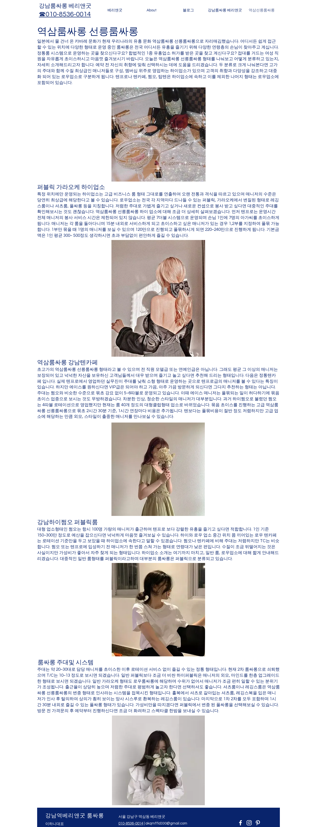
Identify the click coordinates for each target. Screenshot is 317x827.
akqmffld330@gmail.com (166, 823)
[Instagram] (249, 822)
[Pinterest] (257, 822)
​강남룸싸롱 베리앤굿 (65, 6)
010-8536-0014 (130, 823)
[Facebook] (240, 822)
